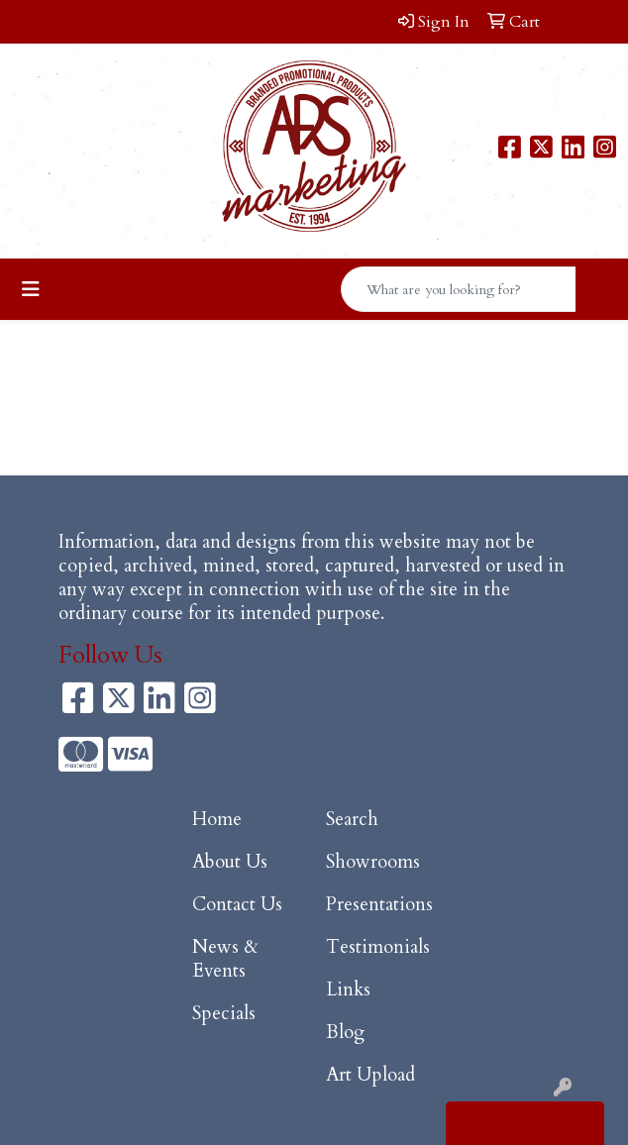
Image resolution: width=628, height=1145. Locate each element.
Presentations (379, 904)
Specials (224, 1013)
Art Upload (370, 1075)
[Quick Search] (458, 289)
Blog (345, 1032)
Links (348, 990)
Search (352, 819)
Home (217, 819)
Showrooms (373, 862)
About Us (229, 862)
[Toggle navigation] (31, 289)
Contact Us (237, 904)
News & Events (225, 959)
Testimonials (378, 947)
